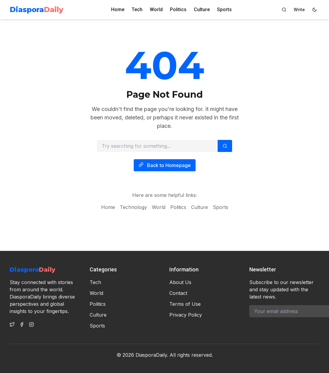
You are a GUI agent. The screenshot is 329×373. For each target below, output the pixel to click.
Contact (178, 293)
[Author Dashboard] (299, 9)
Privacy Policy (185, 315)
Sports (224, 9)
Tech (137, 9)
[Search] (284, 9)
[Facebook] (21, 324)
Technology (133, 209)
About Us (180, 282)
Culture (202, 9)
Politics (178, 9)
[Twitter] (12, 324)
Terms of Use (185, 304)
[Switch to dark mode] (314, 9)
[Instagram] (31, 324)
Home (117, 9)
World (156, 9)
